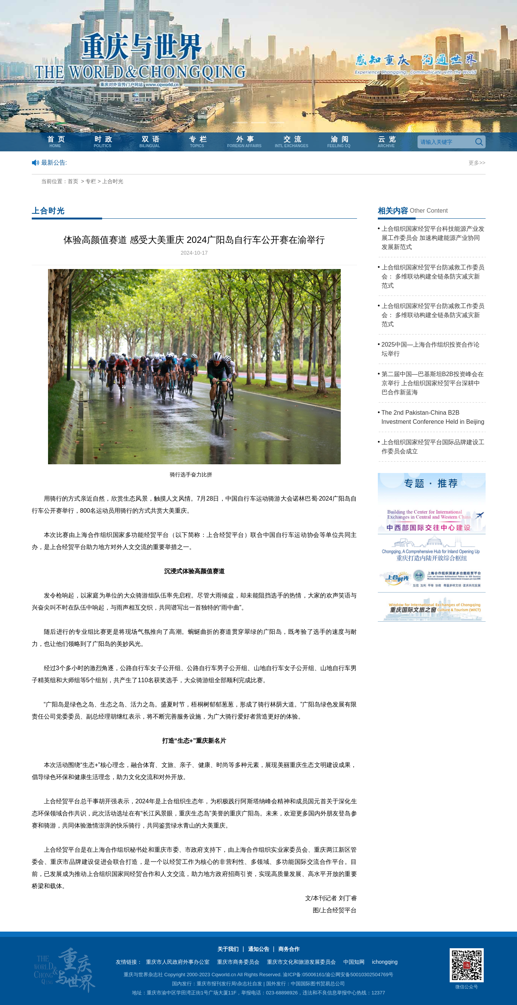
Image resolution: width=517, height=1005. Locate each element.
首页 (73, 181)
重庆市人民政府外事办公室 (178, 962)
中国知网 (354, 962)
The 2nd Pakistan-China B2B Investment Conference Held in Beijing (433, 417)
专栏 (90, 181)
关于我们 (228, 949)
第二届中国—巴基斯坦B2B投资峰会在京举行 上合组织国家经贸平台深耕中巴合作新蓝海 (433, 383)
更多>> (477, 163)
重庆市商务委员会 (238, 962)
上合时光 (112, 181)
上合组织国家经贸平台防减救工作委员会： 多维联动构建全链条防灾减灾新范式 (433, 276)
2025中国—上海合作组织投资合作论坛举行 (431, 349)
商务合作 (289, 949)
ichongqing (385, 962)
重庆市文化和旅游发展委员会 (301, 962)
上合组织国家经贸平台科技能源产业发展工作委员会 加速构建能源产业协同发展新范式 (433, 238)
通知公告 (258, 949)
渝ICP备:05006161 (303, 974)
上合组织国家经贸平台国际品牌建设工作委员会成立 (433, 446)
